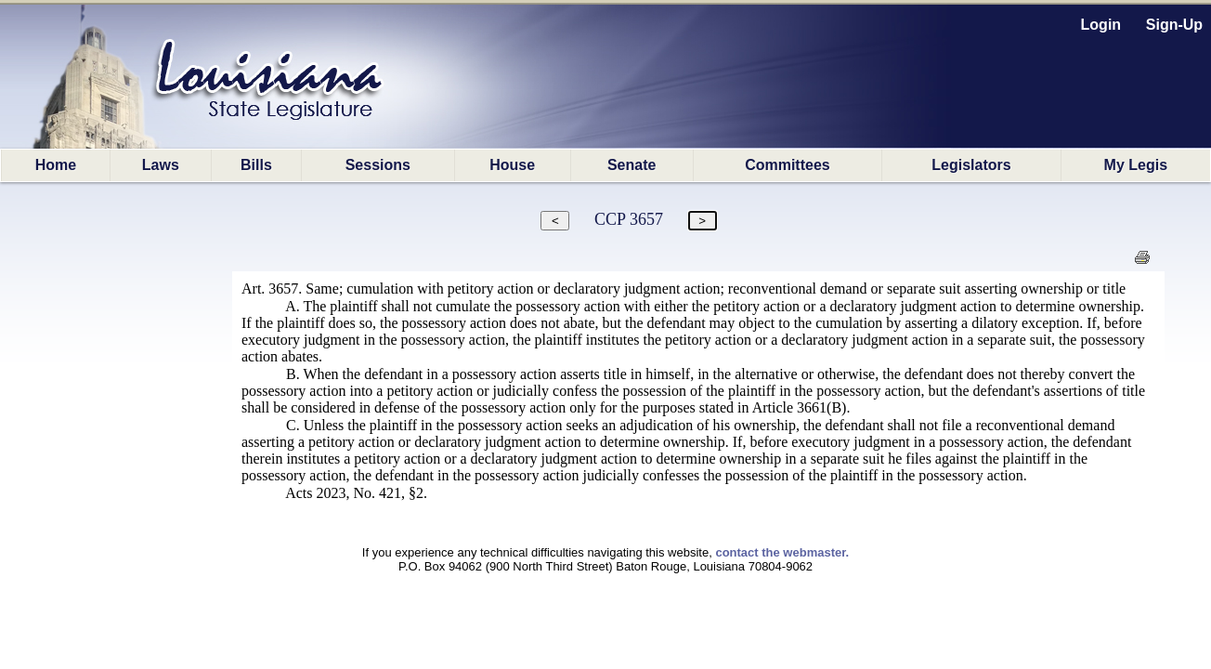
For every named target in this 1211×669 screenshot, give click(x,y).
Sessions (377, 165)
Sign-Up (1174, 25)
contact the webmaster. (782, 552)
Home (55, 165)
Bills (256, 165)
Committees (787, 165)
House (512, 165)
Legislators (970, 165)
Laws (160, 165)
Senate (631, 165)
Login (1101, 25)
